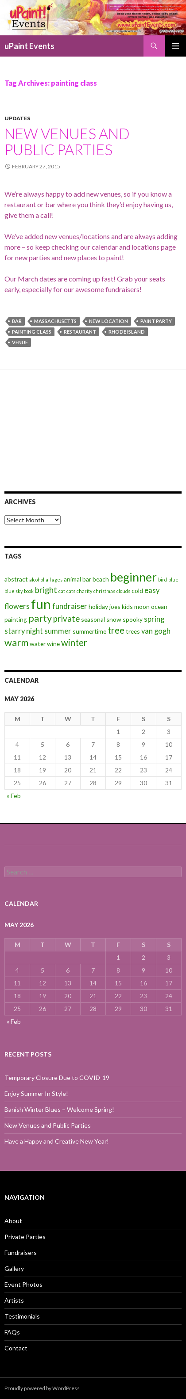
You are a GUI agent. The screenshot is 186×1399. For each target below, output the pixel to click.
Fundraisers (20, 1252)
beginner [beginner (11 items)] (133, 577)
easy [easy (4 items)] (151, 590)
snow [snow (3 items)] (113, 619)
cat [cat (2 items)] (61, 591)
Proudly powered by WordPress (42, 1388)
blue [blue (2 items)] (173, 579)
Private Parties (25, 1236)
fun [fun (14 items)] (41, 604)
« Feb (14, 795)
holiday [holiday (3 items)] (98, 606)
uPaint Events (29, 46)
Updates (17, 118)
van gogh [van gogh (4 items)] (155, 631)
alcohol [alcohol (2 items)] (36, 579)
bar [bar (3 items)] (86, 579)
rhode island (126, 332)
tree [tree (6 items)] (116, 630)
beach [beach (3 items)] (101, 579)
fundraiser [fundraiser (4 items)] (69, 606)
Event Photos (23, 1284)
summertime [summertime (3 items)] (89, 631)
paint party (156, 321)
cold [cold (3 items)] (137, 590)
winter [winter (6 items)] (74, 642)
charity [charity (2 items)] (84, 591)
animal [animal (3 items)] (72, 579)
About (13, 1220)
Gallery (14, 1268)
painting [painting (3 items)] (15, 619)
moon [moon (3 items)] (142, 606)
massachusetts (55, 321)
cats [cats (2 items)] (70, 591)
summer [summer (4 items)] (57, 631)
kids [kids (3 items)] (127, 606)
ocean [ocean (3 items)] (159, 606)
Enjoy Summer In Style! (36, 1093)
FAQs (12, 1332)
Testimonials (22, 1316)
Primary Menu (175, 46)
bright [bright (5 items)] (46, 590)
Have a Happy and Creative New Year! (56, 1141)
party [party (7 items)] (40, 618)
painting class (31, 332)
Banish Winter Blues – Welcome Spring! (59, 1109)
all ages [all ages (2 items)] (54, 579)
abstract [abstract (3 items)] (16, 579)
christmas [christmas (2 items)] (104, 591)
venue (20, 342)
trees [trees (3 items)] (133, 631)
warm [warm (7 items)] (16, 642)
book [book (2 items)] (29, 591)
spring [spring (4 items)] (154, 619)
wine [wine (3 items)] (53, 643)
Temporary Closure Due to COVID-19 (56, 1077)
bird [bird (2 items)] (162, 579)
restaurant (80, 332)
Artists (14, 1300)
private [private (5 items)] (66, 618)
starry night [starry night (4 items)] (23, 631)
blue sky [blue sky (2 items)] (13, 591)
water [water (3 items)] (38, 643)
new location (108, 321)
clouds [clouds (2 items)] (123, 591)
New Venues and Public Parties (67, 141)
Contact (15, 1348)
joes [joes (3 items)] (114, 606)
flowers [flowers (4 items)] (17, 606)
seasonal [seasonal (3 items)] (93, 619)
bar (17, 321)
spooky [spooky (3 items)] (133, 619)
